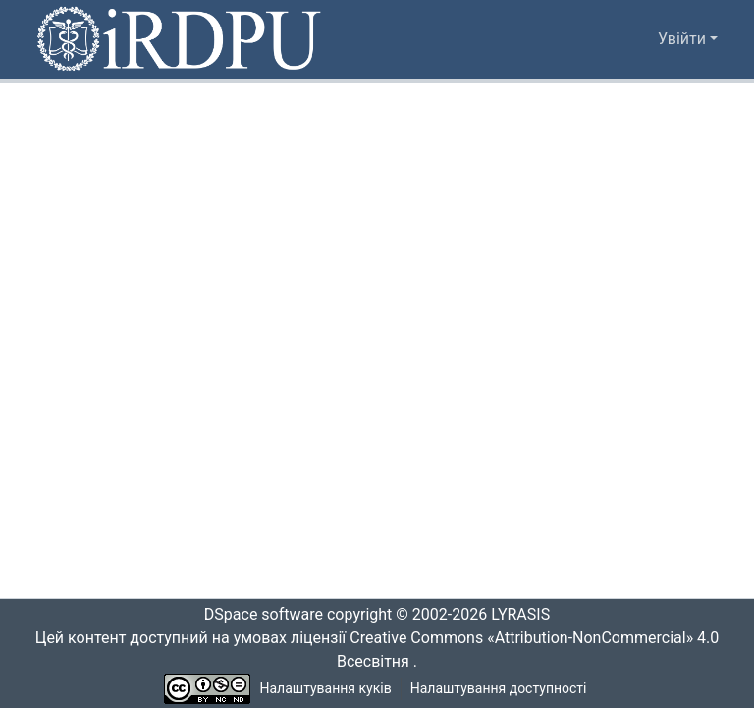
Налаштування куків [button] (326, 689)
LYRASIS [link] (526, 615)
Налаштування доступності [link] (498, 689)
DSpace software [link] (257, 615)
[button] (180, 39)
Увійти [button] (684, 39)
